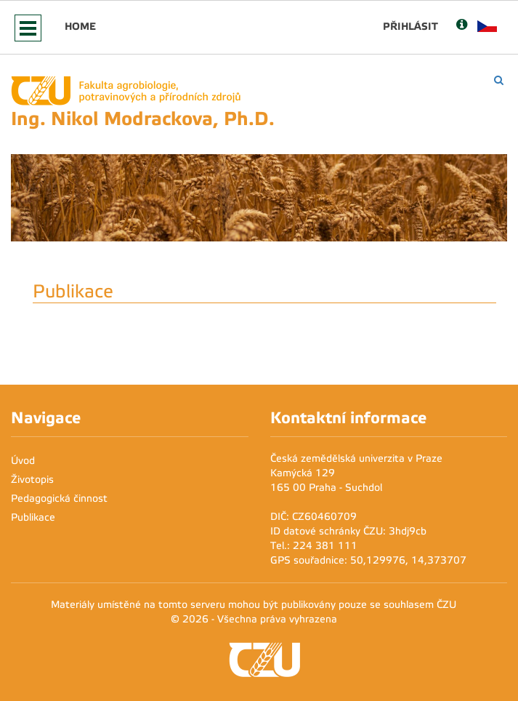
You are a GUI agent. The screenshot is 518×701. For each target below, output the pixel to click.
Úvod (23, 460)
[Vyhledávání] (498, 80)
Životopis (32, 479)
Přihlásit (410, 26)
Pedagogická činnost (59, 498)
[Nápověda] (461, 25)
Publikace (33, 517)
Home (80, 26)
